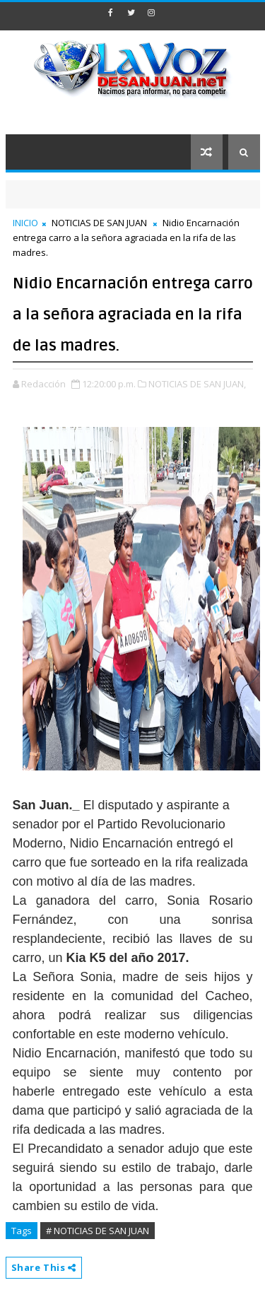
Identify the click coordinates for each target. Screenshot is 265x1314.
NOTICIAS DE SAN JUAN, (197, 383)
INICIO (25, 222)
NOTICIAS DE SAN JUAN (99, 222)
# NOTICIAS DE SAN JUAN (97, 1230)
